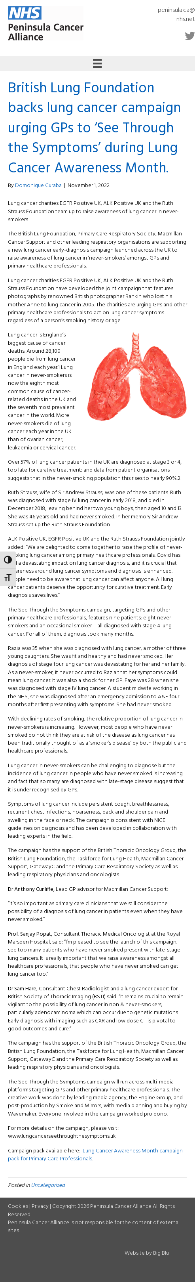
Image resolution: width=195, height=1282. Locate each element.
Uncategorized (48, 1185)
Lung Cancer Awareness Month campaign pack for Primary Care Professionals (95, 1155)
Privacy (40, 1206)
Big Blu (161, 1253)
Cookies (18, 1206)
